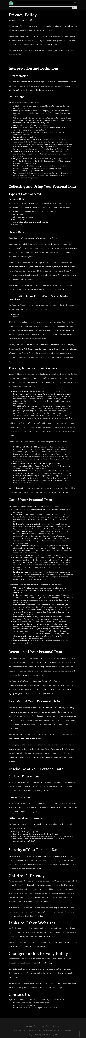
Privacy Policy (31, 1026)
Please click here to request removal (23, 50)
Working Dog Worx (51, 1034)
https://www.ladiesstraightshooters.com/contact (39, 1007)
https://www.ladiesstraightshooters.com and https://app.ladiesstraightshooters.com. (37, 169)
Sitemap (55, 1026)
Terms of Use (45, 1026)
